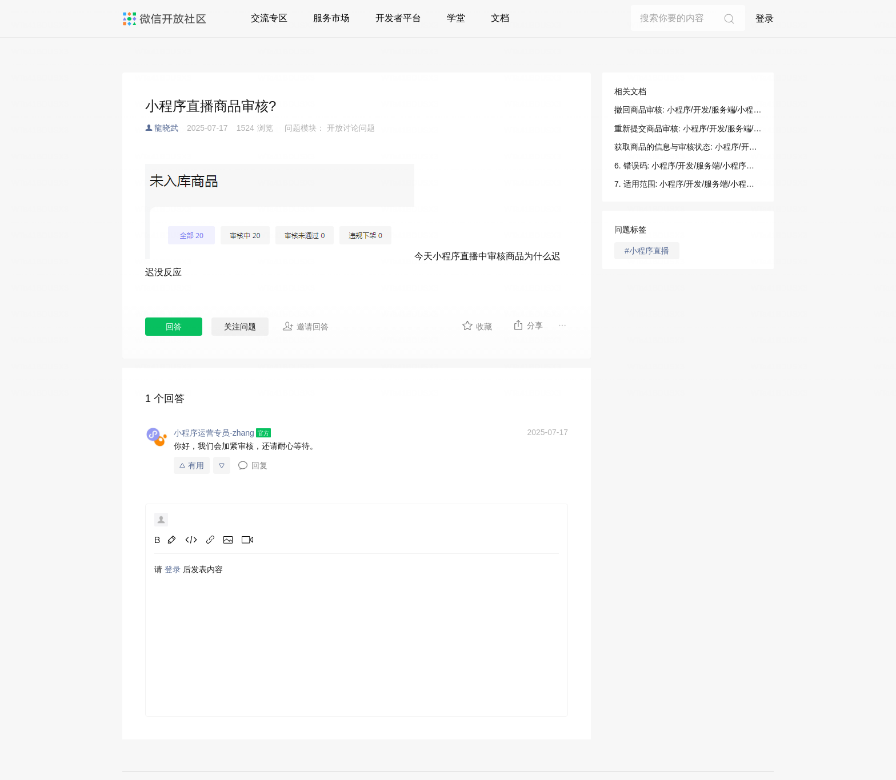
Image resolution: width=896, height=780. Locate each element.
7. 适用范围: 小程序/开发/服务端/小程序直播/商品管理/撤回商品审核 (688, 183)
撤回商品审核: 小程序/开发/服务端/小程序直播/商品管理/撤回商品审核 (688, 109)
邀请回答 (305, 326)
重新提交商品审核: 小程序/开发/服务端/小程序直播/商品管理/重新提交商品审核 (688, 128)
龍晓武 (166, 127)
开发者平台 (398, 18)
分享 (528, 325)
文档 (500, 18)
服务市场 (331, 18)
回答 (174, 326)
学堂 (456, 18)
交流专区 (269, 18)
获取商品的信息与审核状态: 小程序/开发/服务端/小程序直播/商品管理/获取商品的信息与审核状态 (688, 146)
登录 (764, 18)
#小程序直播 (647, 250)
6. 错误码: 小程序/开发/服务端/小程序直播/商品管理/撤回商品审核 (688, 165)
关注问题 (240, 326)
